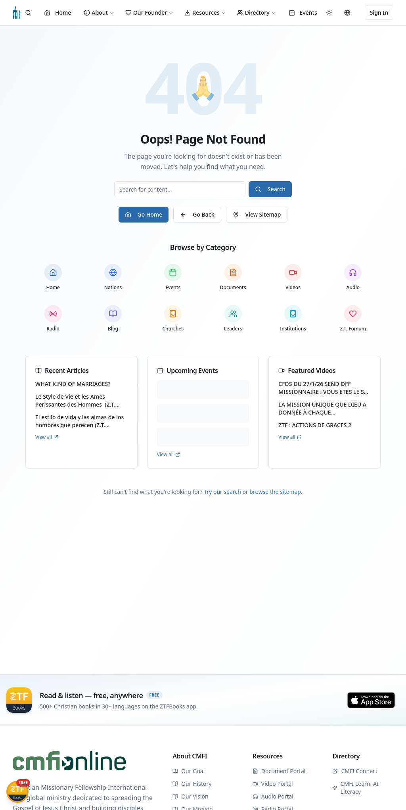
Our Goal (188, 771)
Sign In (379, 12)
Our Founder (149, 12)
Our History (191, 783)
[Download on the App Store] (371, 700)
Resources (205, 12)
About (99, 12)
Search (270, 189)
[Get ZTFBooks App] (17, 792)
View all (46, 437)
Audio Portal (273, 796)
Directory (256, 12)
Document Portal (279, 771)
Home (57, 12)
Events (303, 12)
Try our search (222, 491)
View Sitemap (257, 214)
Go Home (144, 214)
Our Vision (190, 796)
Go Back (197, 214)
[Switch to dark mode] (329, 13)
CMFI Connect (354, 771)
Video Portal (273, 783)
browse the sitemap (275, 491)
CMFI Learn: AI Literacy (355, 787)
